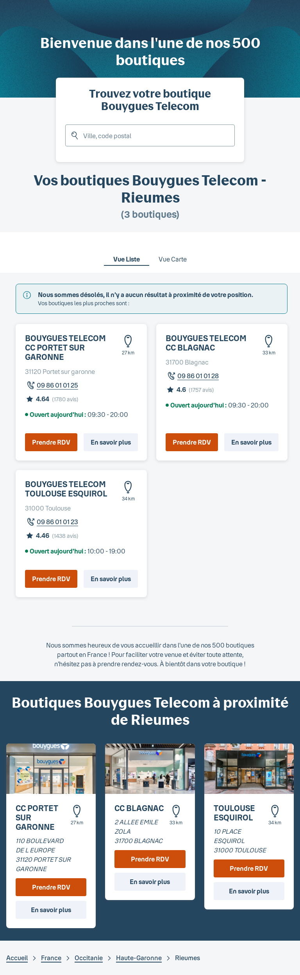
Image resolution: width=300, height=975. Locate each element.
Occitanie (89, 957)
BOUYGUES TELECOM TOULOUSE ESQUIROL (66, 488)
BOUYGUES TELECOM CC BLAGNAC (206, 342)
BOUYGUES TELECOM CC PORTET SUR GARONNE (65, 347)
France (51, 957)
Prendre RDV (51, 442)
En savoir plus (111, 442)
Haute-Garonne (139, 957)
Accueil (17, 957)
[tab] (126, 254)
